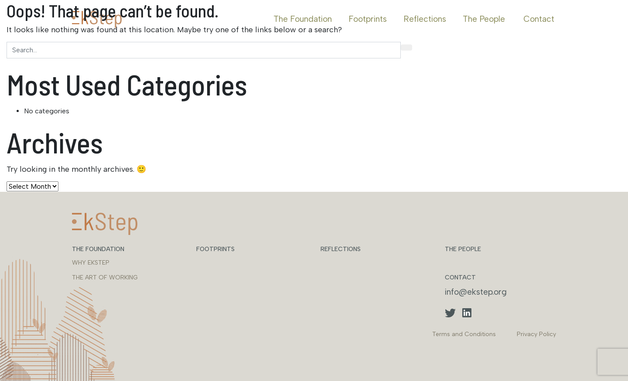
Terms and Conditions (464, 334)
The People (484, 19)
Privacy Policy (536, 334)
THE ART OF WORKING (105, 277)
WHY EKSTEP (90, 262)
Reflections (424, 19)
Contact (538, 19)
